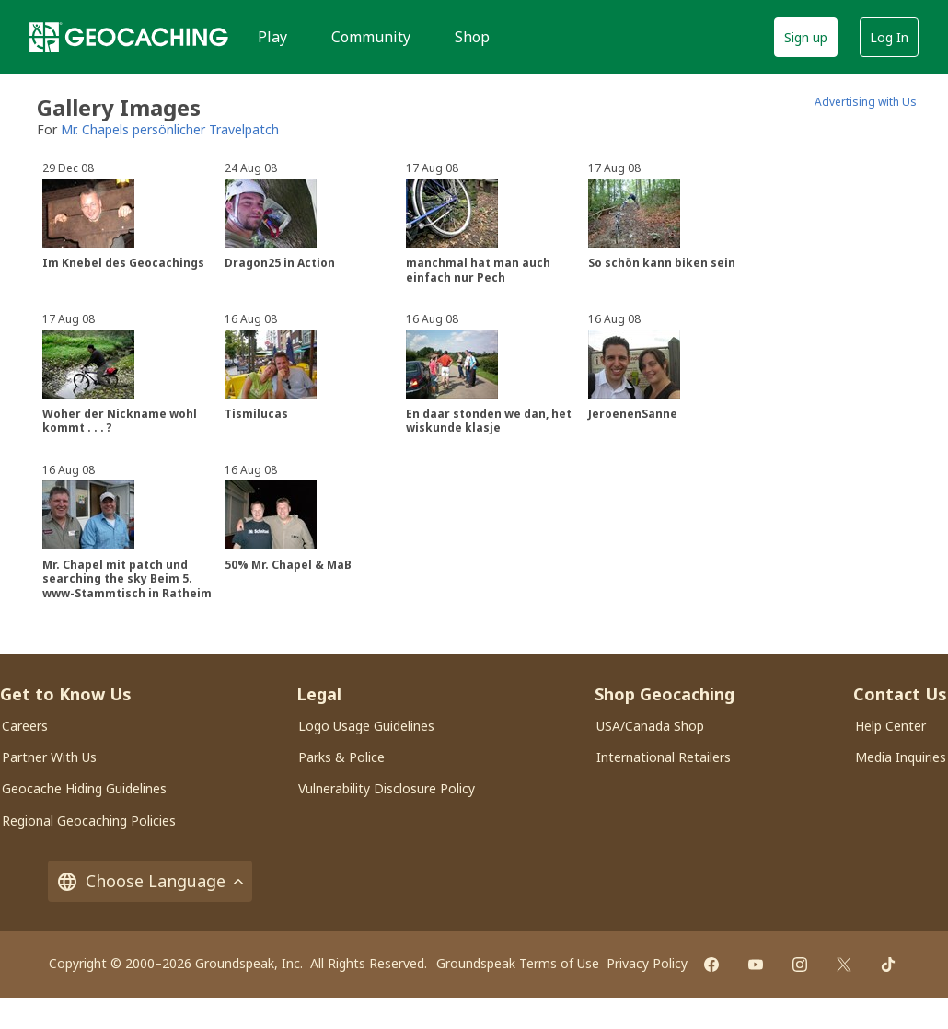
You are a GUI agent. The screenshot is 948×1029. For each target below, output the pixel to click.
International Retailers (663, 757)
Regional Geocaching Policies (89, 820)
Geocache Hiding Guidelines (84, 788)
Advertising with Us (866, 102)
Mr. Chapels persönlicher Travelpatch (170, 129)
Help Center (890, 725)
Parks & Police (341, 757)
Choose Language (150, 881)
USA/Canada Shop (650, 725)
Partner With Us (49, 757)
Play (272, 37)
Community (370, 37)
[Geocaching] (128, 36)
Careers (25, 725)
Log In (889, 37)
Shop (472, 37)
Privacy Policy (647, 963)
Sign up (805, 37)
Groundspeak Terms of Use (517, 963)
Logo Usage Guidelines (366, 725)
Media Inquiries (900, 757)
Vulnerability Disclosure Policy (386, 788)
